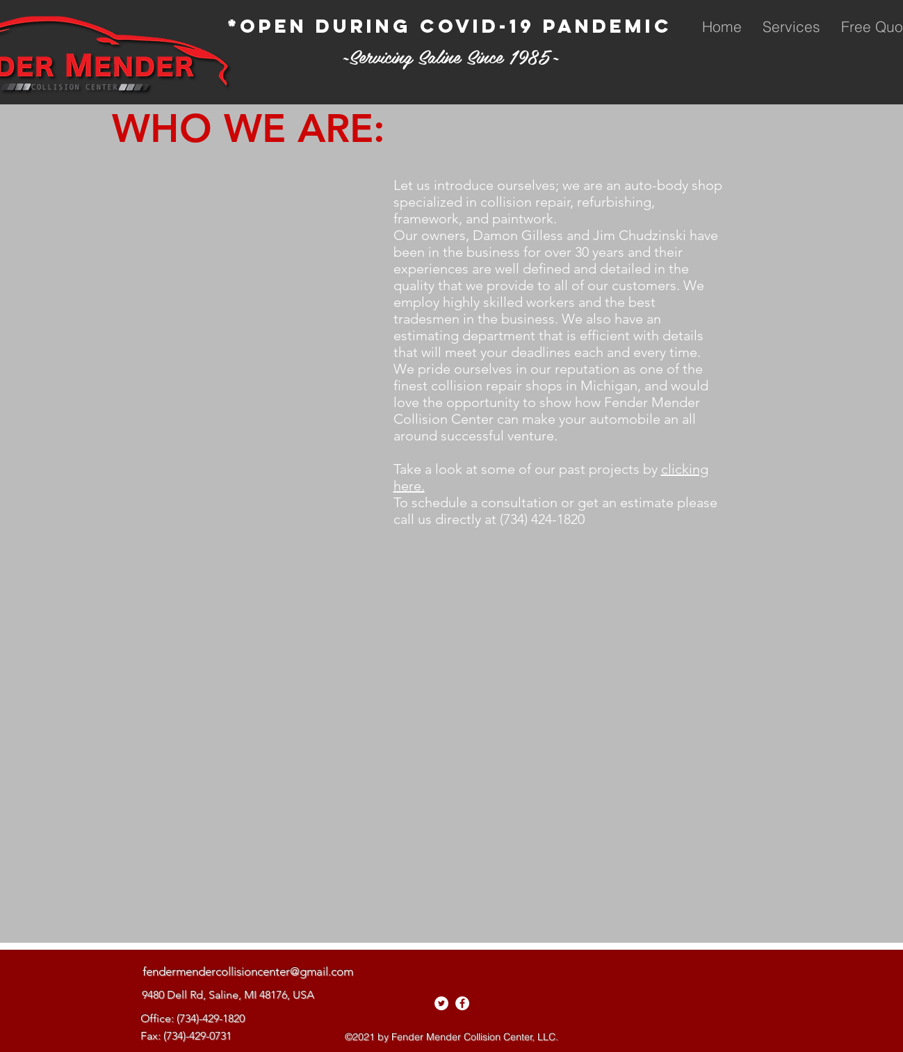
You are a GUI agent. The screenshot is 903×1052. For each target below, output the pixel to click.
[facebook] (462, 1003)
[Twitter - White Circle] (441, 1003)
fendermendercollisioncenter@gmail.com (248, 971)
